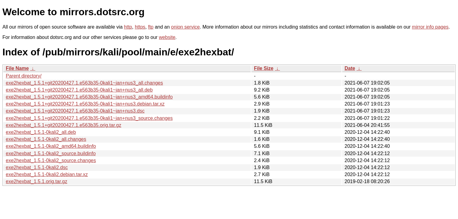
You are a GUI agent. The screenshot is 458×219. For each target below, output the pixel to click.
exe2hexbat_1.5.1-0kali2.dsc (37, 167)
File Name (17, 68)
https (140, 27)
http (128, 27)
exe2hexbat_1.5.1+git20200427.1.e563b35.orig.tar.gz (63, 125)
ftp (150, 27)
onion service (185, 27)
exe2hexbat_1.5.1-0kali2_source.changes (51, 160)
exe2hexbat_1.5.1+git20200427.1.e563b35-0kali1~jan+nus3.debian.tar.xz (85, 103)
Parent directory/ (23, 75)
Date (349, 68)
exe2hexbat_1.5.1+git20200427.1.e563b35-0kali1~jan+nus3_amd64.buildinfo (89, 96)
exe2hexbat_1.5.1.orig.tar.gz (36, 181)
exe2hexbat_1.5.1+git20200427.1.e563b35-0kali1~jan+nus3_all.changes (84, 82)
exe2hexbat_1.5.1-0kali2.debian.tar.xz (47, 174)
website (167, 37)
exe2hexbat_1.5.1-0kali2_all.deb (41, 132)
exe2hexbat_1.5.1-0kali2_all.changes (46, 139)
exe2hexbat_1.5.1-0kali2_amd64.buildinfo (51, 146)
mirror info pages (430, 27)
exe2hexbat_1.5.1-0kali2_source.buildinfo (51, 153)
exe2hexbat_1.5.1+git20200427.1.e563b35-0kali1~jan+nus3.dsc (75, 110)
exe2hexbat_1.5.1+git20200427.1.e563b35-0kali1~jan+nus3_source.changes (89, 118)
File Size (263, 68)
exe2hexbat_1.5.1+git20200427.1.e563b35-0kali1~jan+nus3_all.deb (79, 89)
